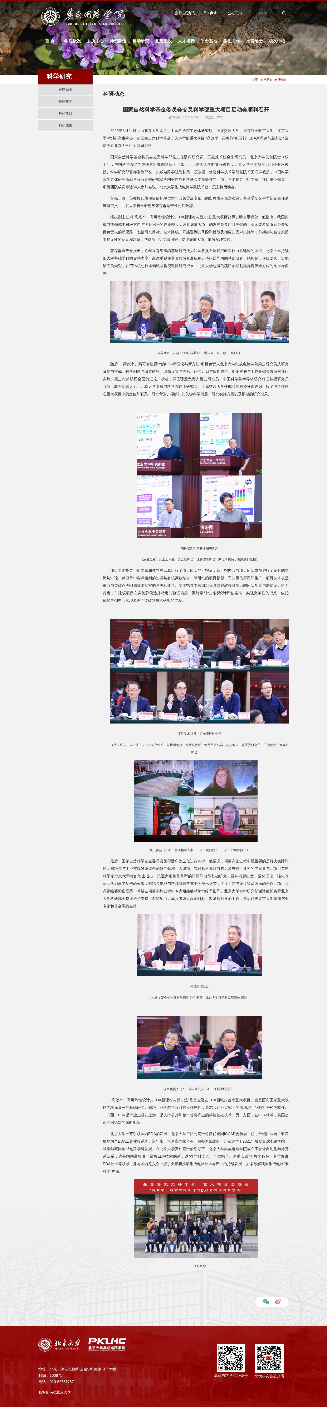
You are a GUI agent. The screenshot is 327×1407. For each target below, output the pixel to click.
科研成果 (65, 125)
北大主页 (234, 12)
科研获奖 (65, 101)
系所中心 (95, 41)
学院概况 (72, 41)
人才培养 (186, 41)
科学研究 (140, 41)
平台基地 (209, 41)
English (210, 12)
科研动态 (65, 90)
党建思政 (163, 41)
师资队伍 (118, 41)
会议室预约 (184, 12)
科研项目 (65, 113)
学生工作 (231, 41)
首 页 (50, 41)
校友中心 (277, 41)
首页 (255, 79)
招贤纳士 (254, 41)
